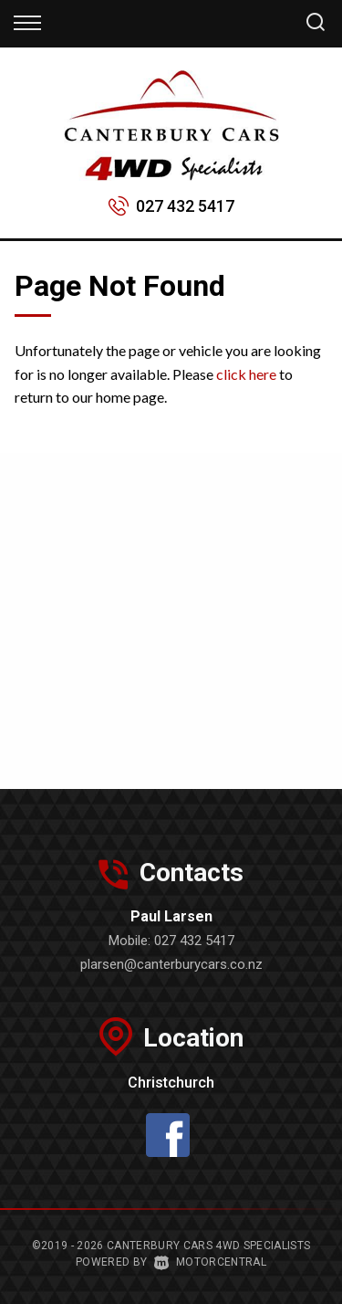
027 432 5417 (185, 206)
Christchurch (171, 1082)
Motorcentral (210, 1262)
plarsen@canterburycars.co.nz (171, 964)
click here (246, 374)
